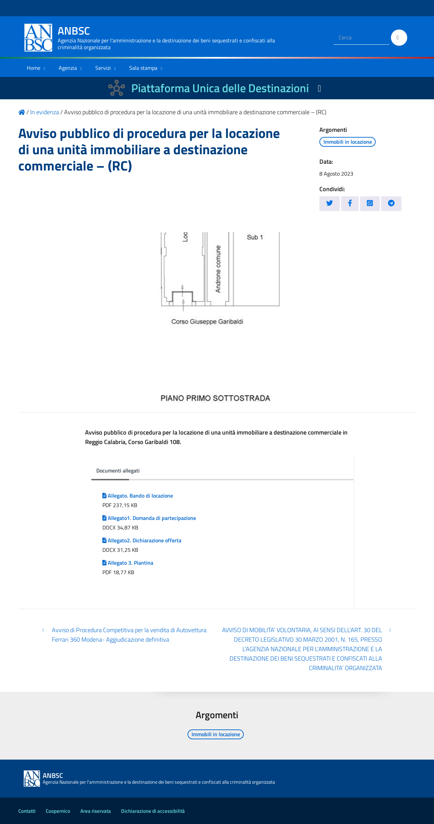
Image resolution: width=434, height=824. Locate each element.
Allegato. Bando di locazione (137, 495)
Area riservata (95, 811)
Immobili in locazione (347, 142)
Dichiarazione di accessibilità (153, 811)
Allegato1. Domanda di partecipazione (149, 518)
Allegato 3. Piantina (127, 563)
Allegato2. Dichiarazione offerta (141, 540)
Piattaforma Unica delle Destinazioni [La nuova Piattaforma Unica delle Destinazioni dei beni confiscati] (220, 88)
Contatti (27, 811)
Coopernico (58, 811)
